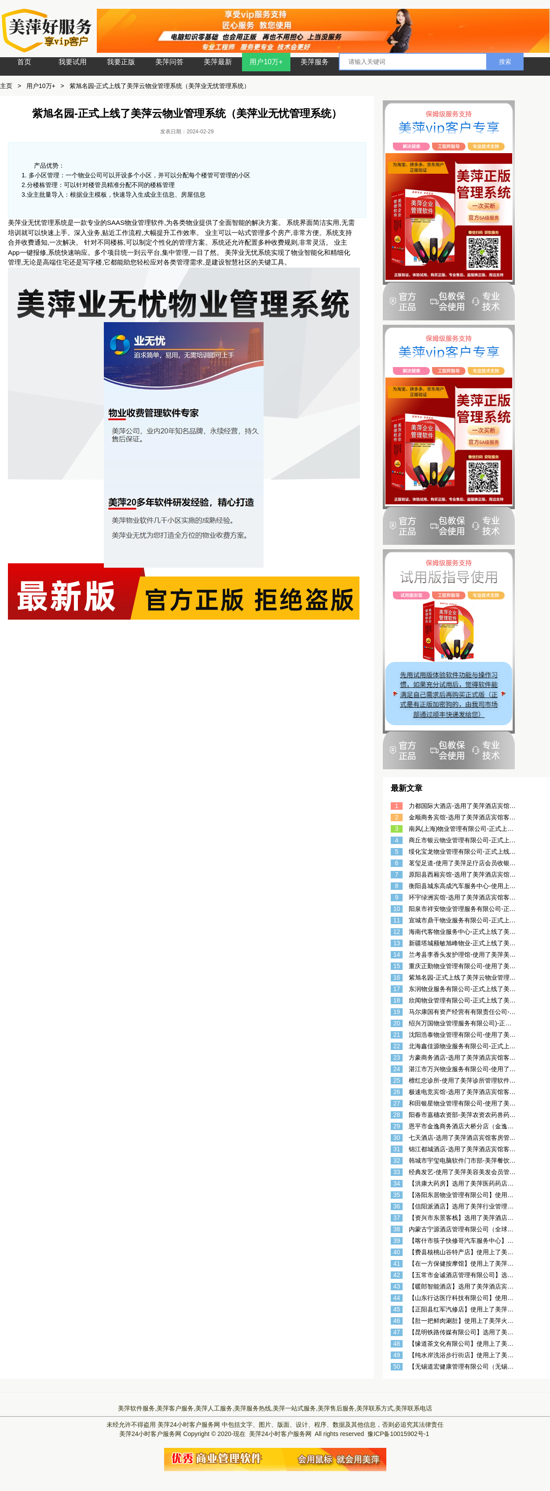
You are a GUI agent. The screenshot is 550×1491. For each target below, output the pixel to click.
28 (396, 1114)
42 (396, 1274)
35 (396, 1194)
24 (396, 1068)
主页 (6, 85)
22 (396, 1046)
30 (396, 1137)
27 (396, 1103)
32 (396, 1160)
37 (396, 1217)
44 (396, 1297)
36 (396, 1206)
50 (396, 1366)
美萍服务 (315, 62)
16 (396, 977)
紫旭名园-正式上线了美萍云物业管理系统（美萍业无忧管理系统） (160, 85)
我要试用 (73, 62)
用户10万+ (265, 62)
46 (396, 1320)
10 (396, 908)
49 (396, 1355)
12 (396, 931)
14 (396, 954)
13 (396, 943)
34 (396, 1183)
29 (396, 1126)
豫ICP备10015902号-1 (398, 1433)
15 (396, 966)
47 (396, 1332)
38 (396, 1229)
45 (396, 1309)
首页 (24, 62)
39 (396, 1240)
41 (396, 1263)
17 (396, 988)
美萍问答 (169, 62)
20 (396, 1023)
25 (396, 1080)
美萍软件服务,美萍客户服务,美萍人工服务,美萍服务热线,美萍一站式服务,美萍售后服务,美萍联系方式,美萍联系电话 (275, 1408)
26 (396, 1091)
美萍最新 (218, 62)
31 (396, 1149)
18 (396, 1000)
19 (396, 1011)
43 (396, 1286)
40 (396, 1252)
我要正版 (121, 62)
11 (396, 920)
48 (396, 1343)
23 (396, 1057)
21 (396, 1034)
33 (396, 1171)
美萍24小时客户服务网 (189, 1424)
